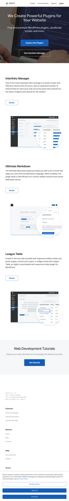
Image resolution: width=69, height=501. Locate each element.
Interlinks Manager (11, 413)
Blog (7, 438)
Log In (61, 3)
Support (54, 3)
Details (12, 103)
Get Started (34, 362)
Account (8, 441)
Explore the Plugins (34, 43)
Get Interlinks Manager (34, 53)
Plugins (32, 3)
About (7, 434)
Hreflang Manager (11, 420)
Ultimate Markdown (12, 417)
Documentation (43, 3)
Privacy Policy (23, 479)
